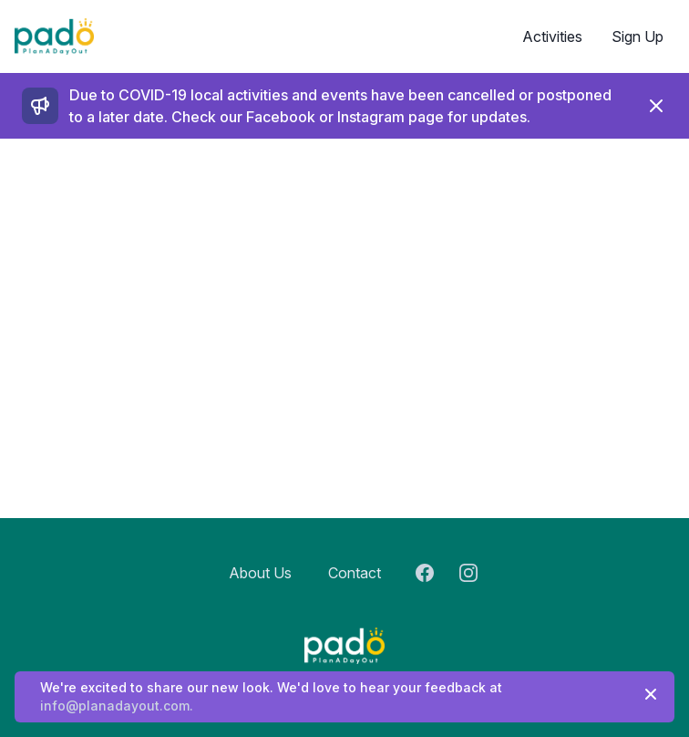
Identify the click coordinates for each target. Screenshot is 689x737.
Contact (354, 573)
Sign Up (637, 36)
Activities (552, 36)
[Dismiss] (656, 106)
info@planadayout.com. (116, 705)
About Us (260, 573)
